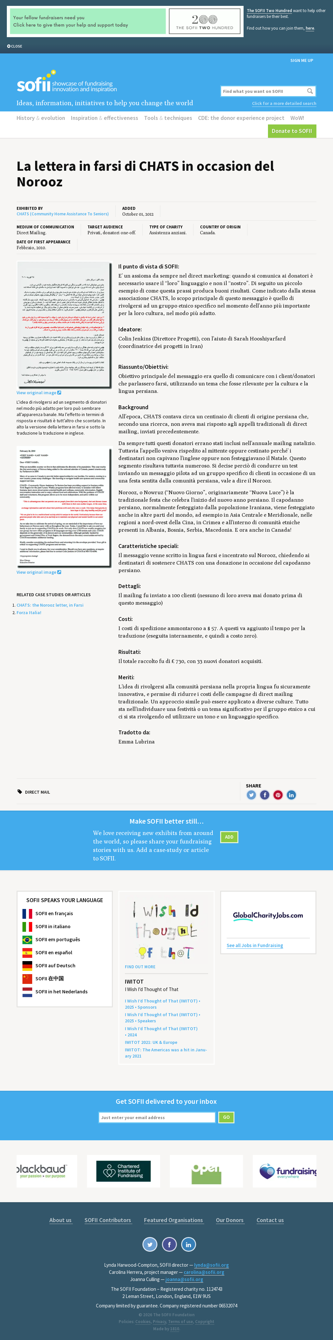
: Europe (151, 1042)
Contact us (270, 1220)
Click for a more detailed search (284, 103)
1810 (174, 1329)
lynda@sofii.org (211, 1265)
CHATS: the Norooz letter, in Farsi (50, 605)
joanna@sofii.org (184, 1279)
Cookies (143, 1321)
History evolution (41, 118)
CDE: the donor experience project (241, 118)
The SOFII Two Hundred (269, 10)
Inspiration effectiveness (104, 118)
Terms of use (180, 1321)
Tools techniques (168, 118)
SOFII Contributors (108, 1220)
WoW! (297, 118)
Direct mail (37, 792)
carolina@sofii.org (204, 1272)
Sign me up (301, 60)
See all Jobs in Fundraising (255, 945)
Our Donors (230, 1220)
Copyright (204, 1321)
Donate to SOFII (292, 131)
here (310, 28)
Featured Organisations (174, 1220)
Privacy (159, 1321)
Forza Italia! (29, 612)
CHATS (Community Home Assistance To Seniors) (63, 214)
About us (61, 1220)
